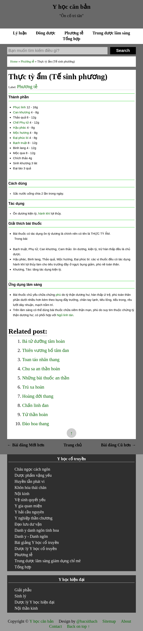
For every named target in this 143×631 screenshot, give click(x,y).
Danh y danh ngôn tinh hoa (36, 530)
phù (58, 294)
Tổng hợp (71, 38)
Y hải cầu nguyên (29, 512)
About (126, 621)
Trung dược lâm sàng (111, 33)
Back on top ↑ (78, 626)
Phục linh (19, 107)
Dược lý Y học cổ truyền (35, 548)
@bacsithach (87, 621)
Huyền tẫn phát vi (29, 481)
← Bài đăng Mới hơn (25, 445)
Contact (55, 626)
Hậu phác (19, 127)
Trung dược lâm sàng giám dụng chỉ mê (47, 561)
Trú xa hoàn (33, 387)
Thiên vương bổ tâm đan (45, 350)
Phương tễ (74, 33)
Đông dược (46, 33)
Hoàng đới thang (37, 396)
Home (14, 61)
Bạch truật (20, 143)
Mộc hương (21, 132)
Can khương (21, 112)
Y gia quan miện (28, 506)
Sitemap (109, 621)
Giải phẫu (22, 590)
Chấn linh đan (35, 405)
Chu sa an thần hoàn (41, 368)
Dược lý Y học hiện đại (34, 602)
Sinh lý (20, 596)
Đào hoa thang (35, 423)
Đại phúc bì (21, 137)
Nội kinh (21, 493)
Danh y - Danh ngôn (31, 536)
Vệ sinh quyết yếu (29, 499)
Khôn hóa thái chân (30, 487)
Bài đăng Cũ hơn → (118, 445)
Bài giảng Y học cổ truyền (36, 542)
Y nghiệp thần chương (33, 518)
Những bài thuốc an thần (45, 377)
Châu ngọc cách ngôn (32, 469)
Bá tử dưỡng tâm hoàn (43, 341)
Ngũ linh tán (65, 315)
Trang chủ (72, 445)
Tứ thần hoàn (35, 414)
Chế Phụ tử (21, 122)
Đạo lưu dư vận (28, 524)
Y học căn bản (71, 6)
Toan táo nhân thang (41, 359)
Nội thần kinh (26, 608)
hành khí (44, 213)
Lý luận (20, 33)
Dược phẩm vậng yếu (33, 475)
